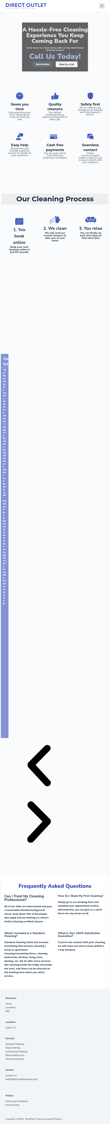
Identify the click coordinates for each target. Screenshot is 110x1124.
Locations (10, 1007)
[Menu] (102, 6)
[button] (39, 766)
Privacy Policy (12, 1105)
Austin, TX (10, 1027)
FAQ (7, 1011)
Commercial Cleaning (16, 1051)
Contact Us (11, 1075)
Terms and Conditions (16, 1101)
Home (8, 1003)
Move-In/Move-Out (14, 1055)
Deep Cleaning (12, 1047)
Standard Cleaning (14, 1044)
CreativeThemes (54, 1119)
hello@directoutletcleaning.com (21, 1079)
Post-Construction (14, 1059)
